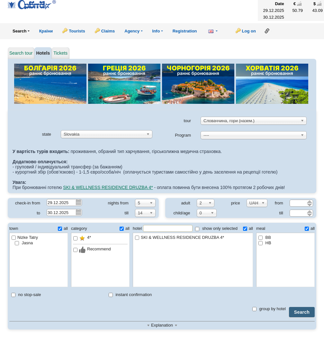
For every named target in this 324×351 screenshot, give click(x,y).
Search (302, 312)
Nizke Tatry (25, 237)
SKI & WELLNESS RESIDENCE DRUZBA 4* (108, 187)
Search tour (20, 53)
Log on (249, 31)
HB (264, 242)
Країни (46, 31)
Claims (108, 31)
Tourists (77, 31)
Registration (185, 31)
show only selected (216, 228)
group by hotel (269, 308)
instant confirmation (130, 294)
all (63, 228)
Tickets (60, 53)
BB (264, 237)
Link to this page (267, 31)
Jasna (24, 242)
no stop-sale (26, 294)
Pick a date (78, 202)
